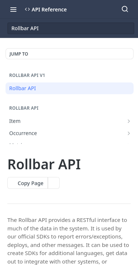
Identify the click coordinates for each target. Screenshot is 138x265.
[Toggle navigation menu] (13, 9)
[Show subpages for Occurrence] (129, 133)
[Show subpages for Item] (129, 121)
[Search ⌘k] (125, 9)
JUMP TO (19, 54)
